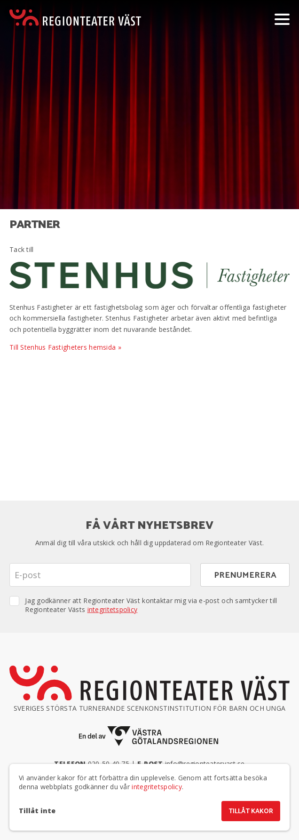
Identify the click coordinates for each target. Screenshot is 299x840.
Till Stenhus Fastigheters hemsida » (65, 347)
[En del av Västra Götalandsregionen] (149, 736)
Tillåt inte (37, 811)
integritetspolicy (112, 609)
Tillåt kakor (250, 811)
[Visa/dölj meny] (282, 19)
